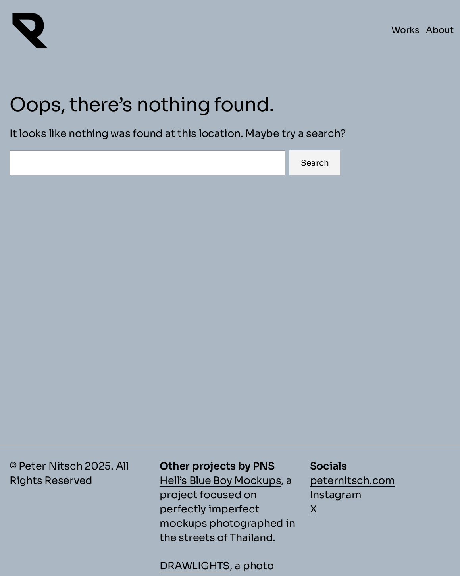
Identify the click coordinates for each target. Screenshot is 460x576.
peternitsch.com (352, 480)
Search (315, 163)
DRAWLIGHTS (194, 565)
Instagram (336, 494)
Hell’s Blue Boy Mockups (220, 480)
